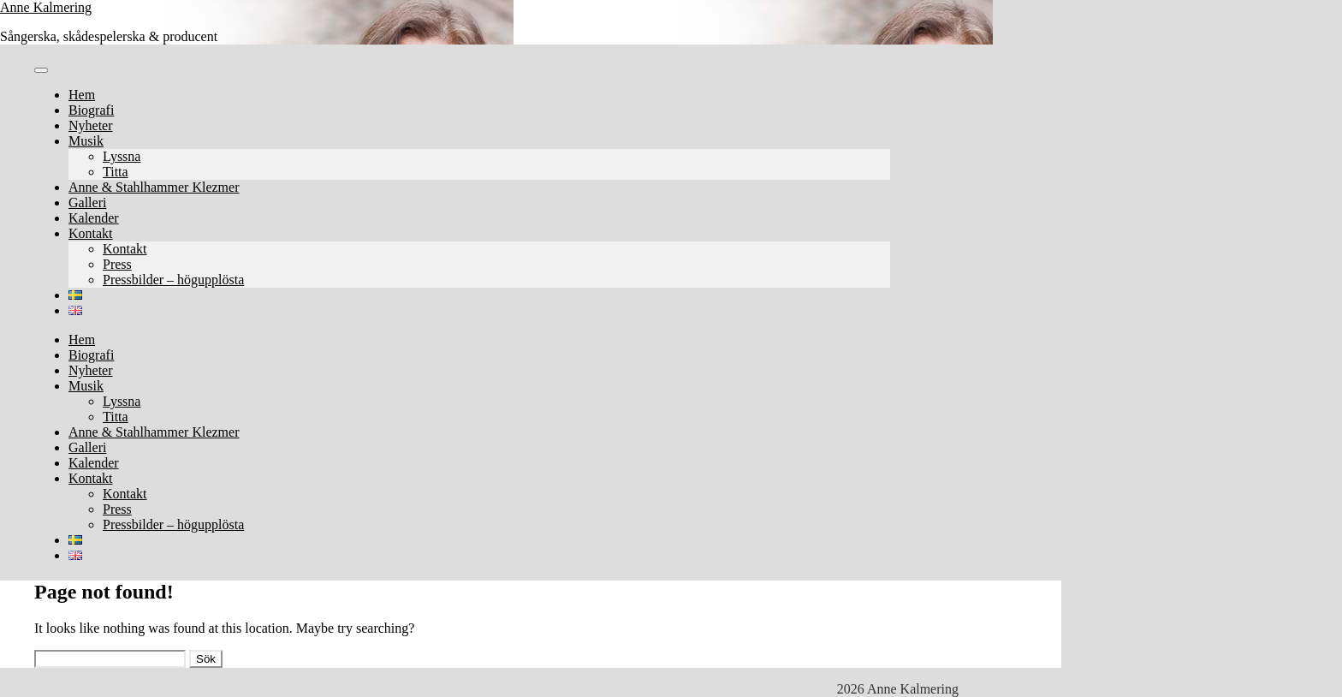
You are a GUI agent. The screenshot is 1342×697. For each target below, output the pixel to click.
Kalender (93, 218)
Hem (81, 94)
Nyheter (90, 125)
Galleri (87, 202)
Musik (86, 141)
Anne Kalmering (46, 7)
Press (117, 264)
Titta (115, 171)
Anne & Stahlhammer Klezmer (154, 187)
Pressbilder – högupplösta (173, 279)
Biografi (91, 110)
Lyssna (121, 156)
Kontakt (90, 233)
